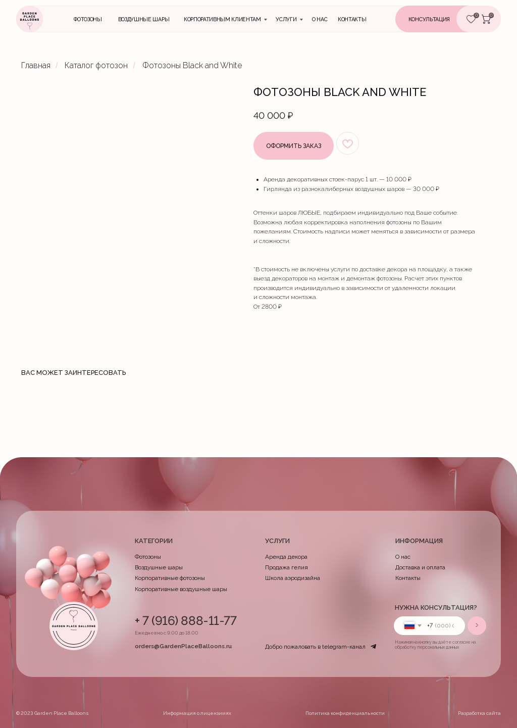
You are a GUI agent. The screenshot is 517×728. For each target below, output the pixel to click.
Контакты (408, 577)
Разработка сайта (479, 713)
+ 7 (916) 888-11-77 (186, 620)
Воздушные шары (144, 19)
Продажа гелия (286, 567)
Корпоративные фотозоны (170, 577)
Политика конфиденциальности (345, 713)
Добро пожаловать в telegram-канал (315, 646)
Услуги (286, 19)
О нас (319, 19)
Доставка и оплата (420, 567)
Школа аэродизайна (292, 577)
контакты (352, 19)
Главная (35, 65)
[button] (441, 19)
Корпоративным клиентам (222, 19)
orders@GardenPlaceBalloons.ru (183, 646)
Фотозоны (87, 19)
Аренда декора (286, 556)
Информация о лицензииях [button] (197, 713)
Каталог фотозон (96, 65)
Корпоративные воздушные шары (181, 589)
